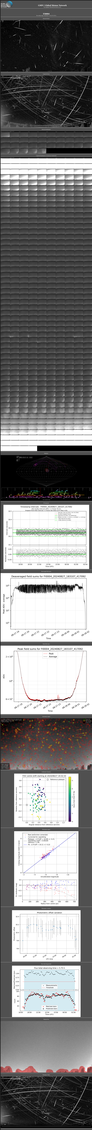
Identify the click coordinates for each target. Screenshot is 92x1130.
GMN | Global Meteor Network (52, 5)
